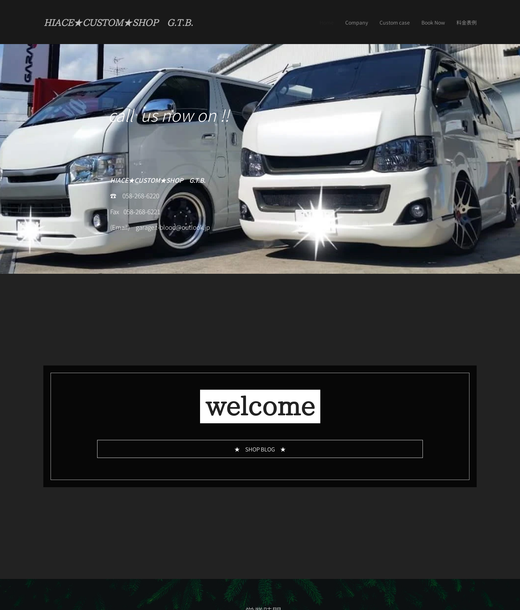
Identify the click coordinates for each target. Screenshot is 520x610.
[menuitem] (312, 22)
